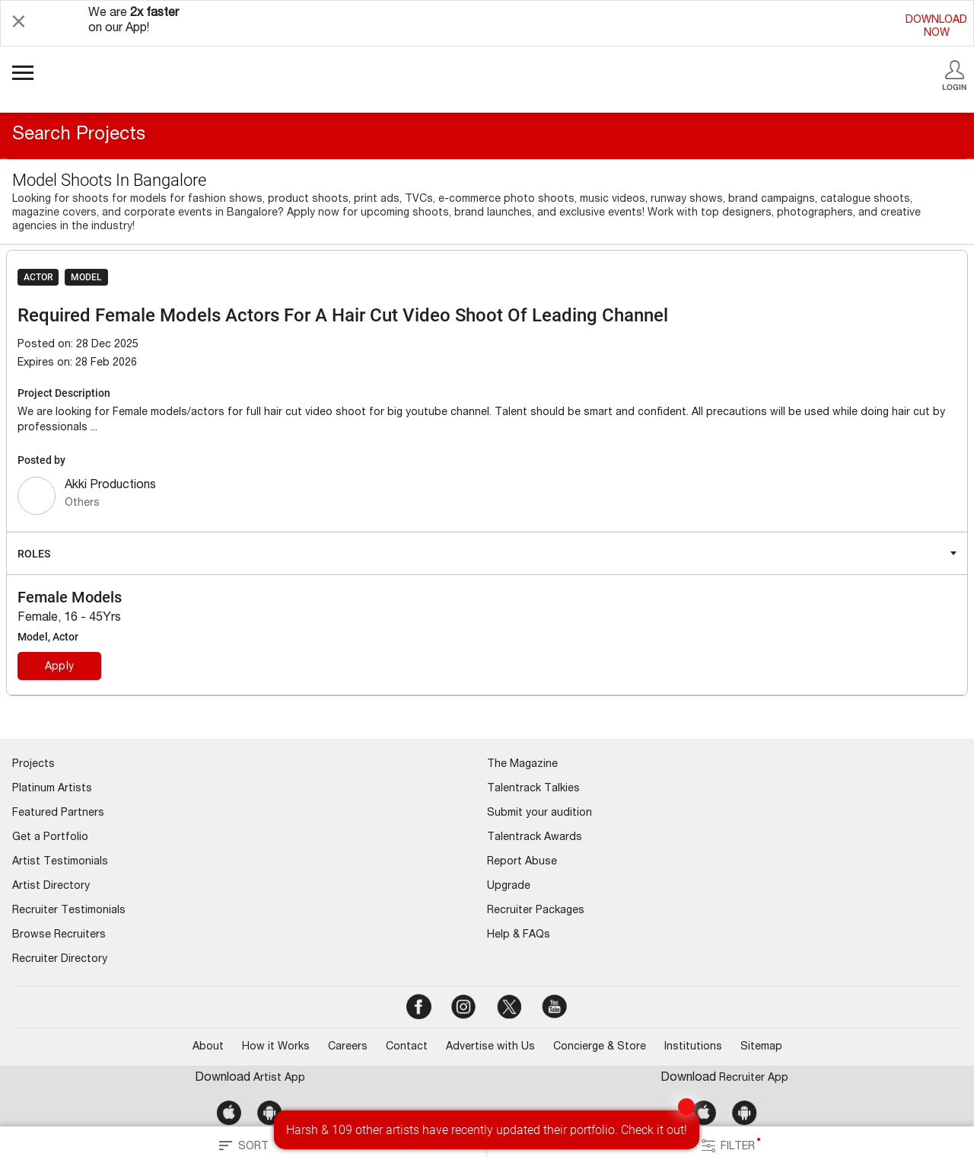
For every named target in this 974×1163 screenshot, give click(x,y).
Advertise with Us (490, 1047)
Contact (407, 1047)
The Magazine (522, 764)
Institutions (693, 1047)
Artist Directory (51, 886)
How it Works (276, 1047)
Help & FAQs (518, 935)
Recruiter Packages (535, 911)
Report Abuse (522, 862)
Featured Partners (58, 813)
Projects (33, 764)
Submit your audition (539, 813)
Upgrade (508, 886)
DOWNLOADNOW (936, 27)
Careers (348, 1047)
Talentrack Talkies (533, 789)
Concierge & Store (599, 1047)
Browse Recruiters (59, 935)
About (208, 1047)
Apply (59, 667)
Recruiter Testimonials (69, 911)
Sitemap (761, 1047)
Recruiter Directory (59, 959)
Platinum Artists (52, 789)
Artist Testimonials (60, 862)
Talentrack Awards (534, 837)
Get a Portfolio (50, 837)
